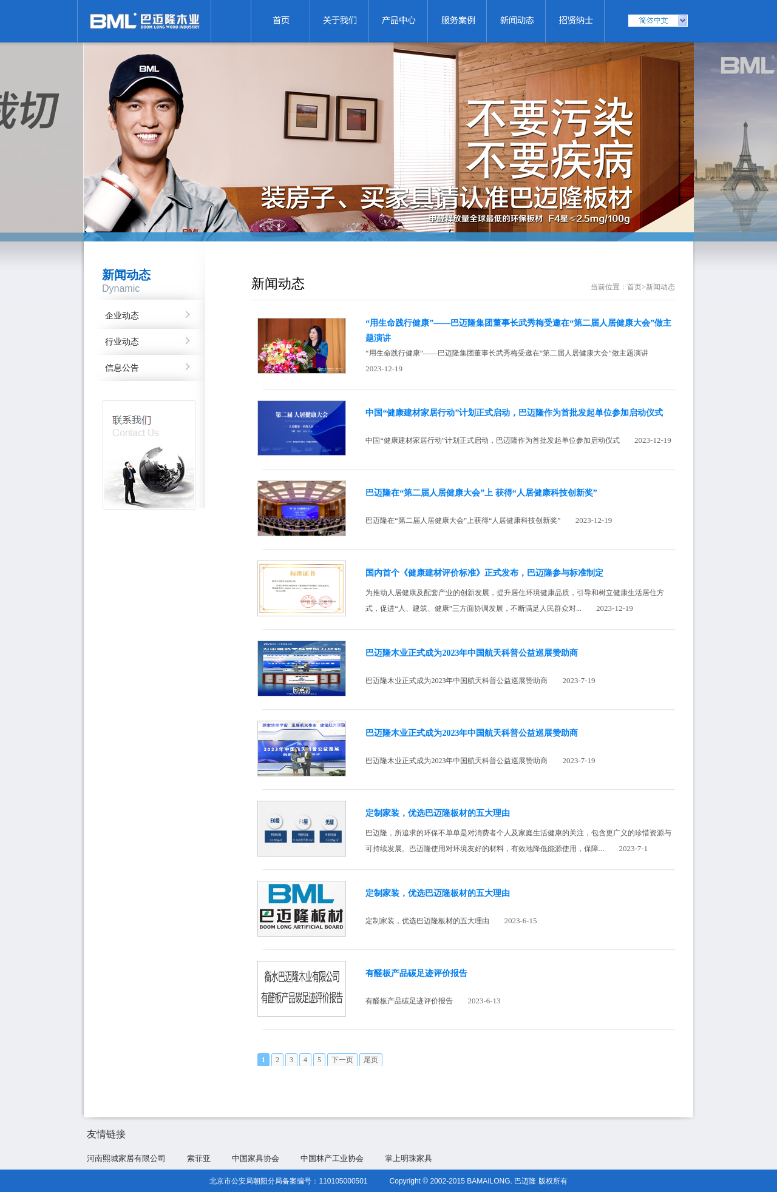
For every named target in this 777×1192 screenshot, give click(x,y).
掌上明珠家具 (408, 1158)
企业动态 (122, 315)
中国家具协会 (255, 1158)
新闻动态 (660, 287)
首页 (634, 287)
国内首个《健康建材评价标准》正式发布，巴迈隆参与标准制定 (484, 572)
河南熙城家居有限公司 (126, 1158)
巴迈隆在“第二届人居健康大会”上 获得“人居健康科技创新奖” (481, 492)
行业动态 (122, 341)
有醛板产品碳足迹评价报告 (416, 973)
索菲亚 (199, 1158)
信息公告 (122, 367)
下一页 (342, 1060)
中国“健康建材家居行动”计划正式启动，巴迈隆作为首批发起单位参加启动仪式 (514, 412)
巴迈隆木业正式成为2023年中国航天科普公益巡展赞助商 (471, 653)
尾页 (371, 1060)
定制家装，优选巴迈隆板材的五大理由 (437, 813)
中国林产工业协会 (332, 1158)
